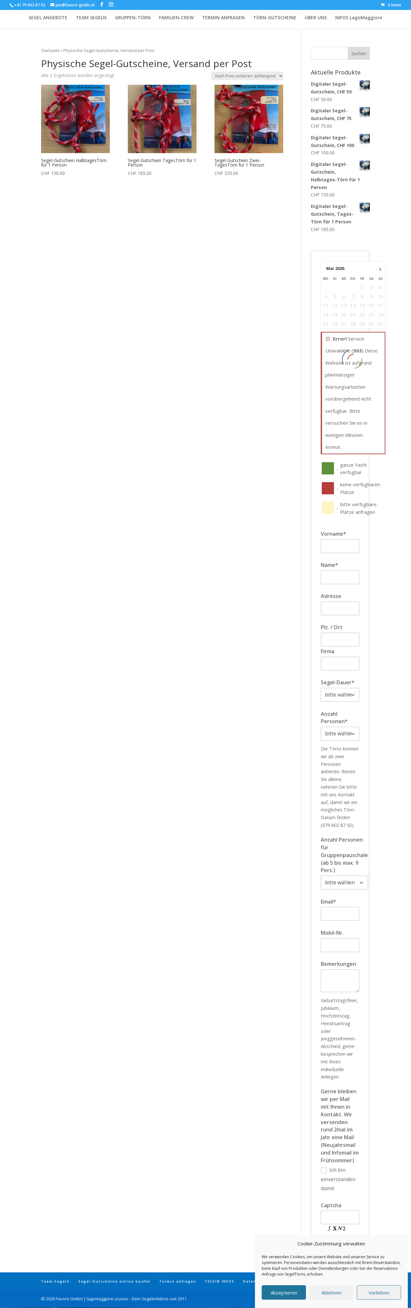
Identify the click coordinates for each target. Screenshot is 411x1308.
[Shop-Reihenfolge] (247, 76)
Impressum (292, 1281)
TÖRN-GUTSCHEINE (274, 18)
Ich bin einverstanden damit (338, 1179)
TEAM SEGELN (91, 18)
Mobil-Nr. (332, 932)
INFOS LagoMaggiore (358, 18)
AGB (317, 1281)
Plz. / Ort (332, 627)
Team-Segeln (55, 1281)
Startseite (50, 50)
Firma (327, 651)
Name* (329, 564)
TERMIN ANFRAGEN (223, 18)
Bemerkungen (338, 963)
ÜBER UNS (316, 18)
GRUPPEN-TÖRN (133, 18)
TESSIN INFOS (219, 1281)
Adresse (331, 596)
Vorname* (333, 533)
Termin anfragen (177, 1281)
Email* (328, 901)
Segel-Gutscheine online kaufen (114, 1281)
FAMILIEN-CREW (176, 18)
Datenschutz (257, 1281)
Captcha (331, 1205)
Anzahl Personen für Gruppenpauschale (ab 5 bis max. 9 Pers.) (344, 855)
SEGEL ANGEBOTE (48, 18)
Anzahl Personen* (334, 717)
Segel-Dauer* (337, 682)
